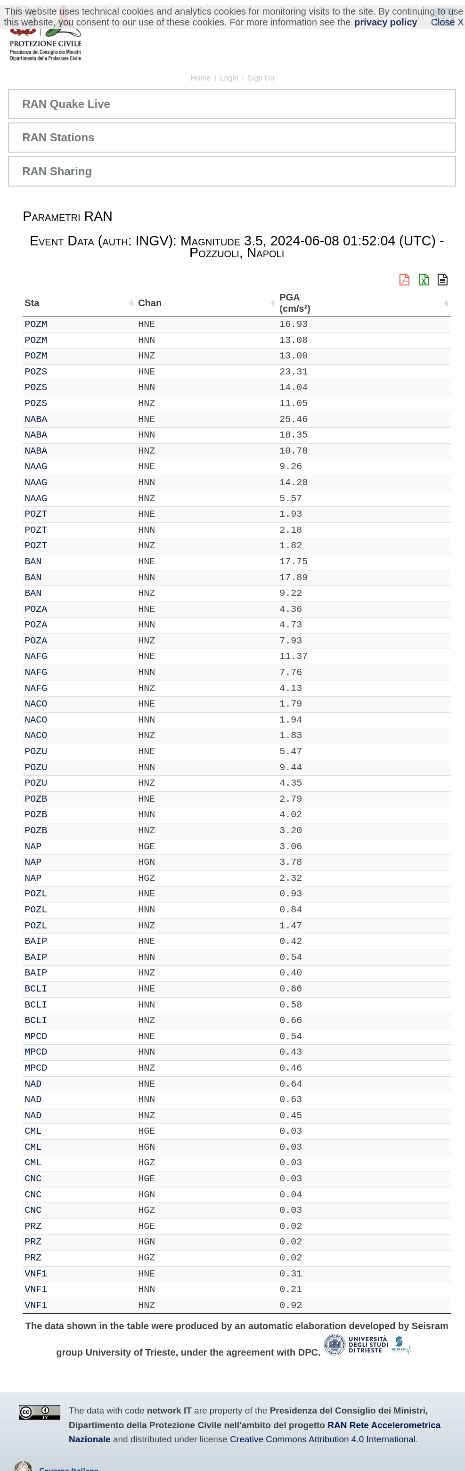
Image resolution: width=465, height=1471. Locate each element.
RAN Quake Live (66, 104)
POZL (62, 893)
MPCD (62, 1036)
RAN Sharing (57, 171)
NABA (62, 419)
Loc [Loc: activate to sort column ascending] (122, 303)
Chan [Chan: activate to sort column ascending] (91, 303)
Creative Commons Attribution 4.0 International (323, 1439)
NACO (62, 704)
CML (59, 1131)
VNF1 (62, 1274)
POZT (62, 514)
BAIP (62, 941)
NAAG (62, 466)
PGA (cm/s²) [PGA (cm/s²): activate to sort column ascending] (425, 303)
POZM (62, 324)
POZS (62, 372)
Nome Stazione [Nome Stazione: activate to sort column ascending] (176, 303)
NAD (59, 1084)
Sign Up (260, 78)
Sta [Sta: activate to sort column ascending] (58, 303)
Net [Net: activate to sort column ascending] (32, 303)
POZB (62, 799)
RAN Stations (58, 137)
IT (30, 324)
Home (201, 78)
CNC (59, 1178)
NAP (59, 846)
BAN (59, 561)
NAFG (62, 656)
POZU (62, 751)
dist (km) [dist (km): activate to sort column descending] (388, 303)
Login (229, 78)
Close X (447, 22)
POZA (62, 609)
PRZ (59, 1226)
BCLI (62, 989)
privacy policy (385, 22)
